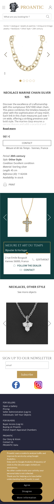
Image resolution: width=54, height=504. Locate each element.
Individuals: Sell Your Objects (17, 414)
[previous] (5, 217)
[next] (48, 217)
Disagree (27, 491)
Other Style (26, 28)
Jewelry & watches (28, 26)
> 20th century (37, 28)
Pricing (6, 409)
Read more (9, 128)
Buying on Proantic (12, 427)
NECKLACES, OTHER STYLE (27, 287)
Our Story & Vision (11, 439)
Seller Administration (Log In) (17, 411)
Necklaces (15, 28)
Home (6, 26)
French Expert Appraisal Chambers (20, 429)
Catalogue (15, 26)
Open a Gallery (10, 406)
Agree (27, 485)
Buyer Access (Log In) (13, 424)
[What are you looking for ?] (47, 16)
